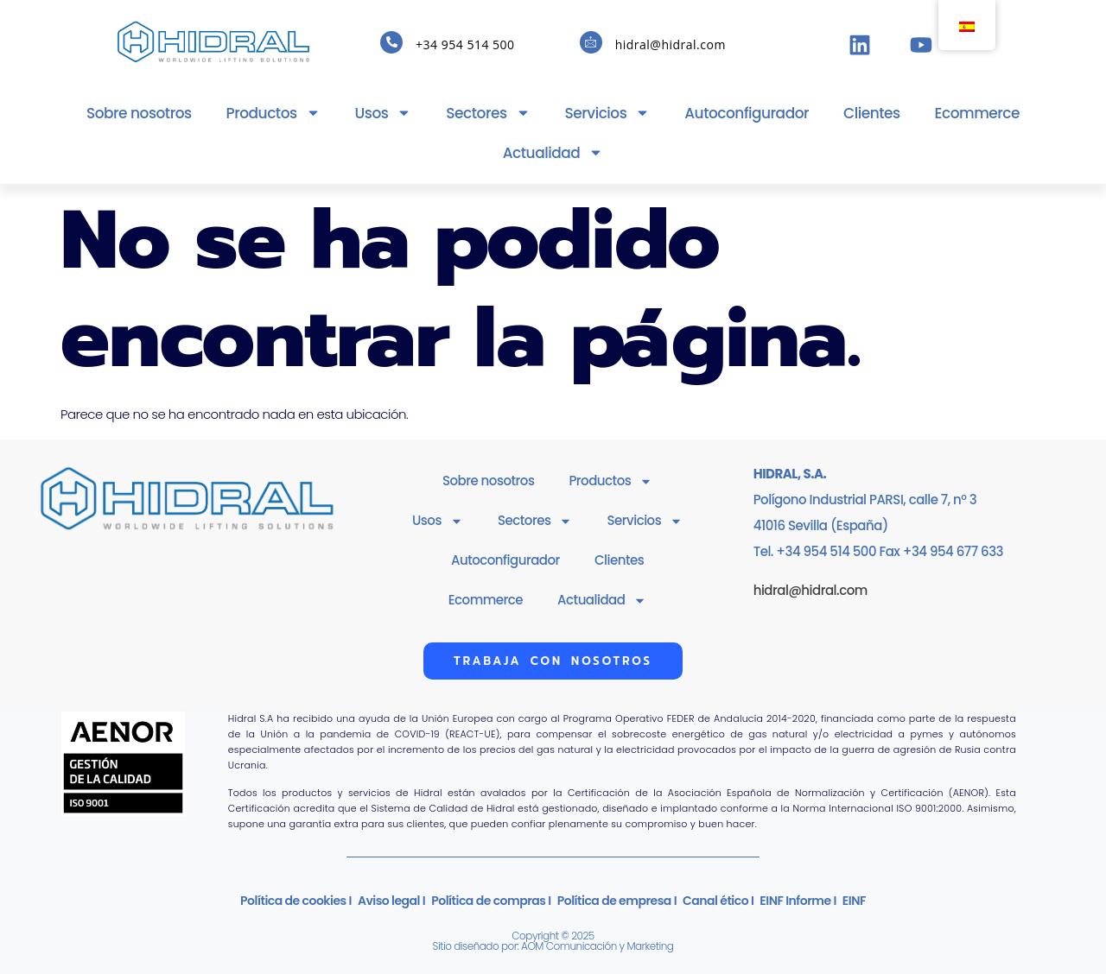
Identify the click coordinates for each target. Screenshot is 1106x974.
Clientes (871, 113)
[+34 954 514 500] (391, 42)
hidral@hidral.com (670, 44)
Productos (273, 113)
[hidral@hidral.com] (591, 42)
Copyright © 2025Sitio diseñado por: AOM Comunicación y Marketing (553, 940)
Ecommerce (977, 113)
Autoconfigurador (746, 113)
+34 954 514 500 (465, 44)
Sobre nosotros (139, 113)
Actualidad (553, 152)
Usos (383, 113)
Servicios (608, 113)
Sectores (488, 113)
